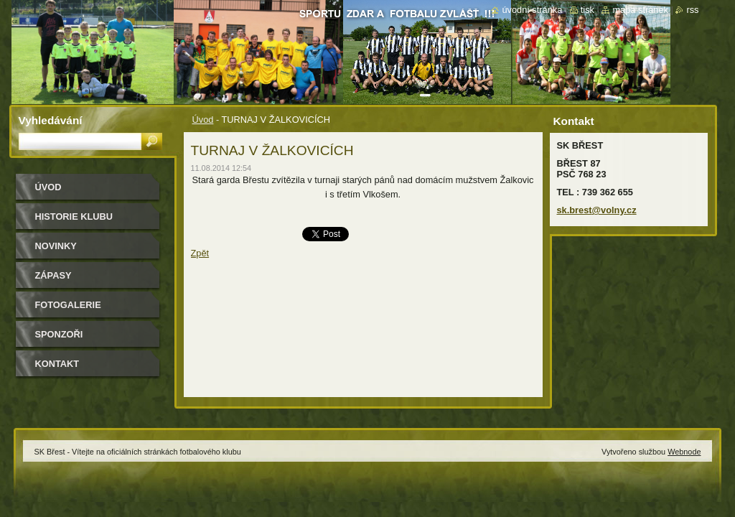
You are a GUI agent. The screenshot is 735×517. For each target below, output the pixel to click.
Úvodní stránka (532, 9)
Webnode (684, 451)
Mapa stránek (640, 9)
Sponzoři (59, 334)
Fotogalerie (68, 304)
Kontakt (57, 363)
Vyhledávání (51, 120)
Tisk (587, 9)
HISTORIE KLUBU (74, 216)
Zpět (200, 253)
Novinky (56, 246)
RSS (692, 9)
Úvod (203, 119)
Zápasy (53, 275)
